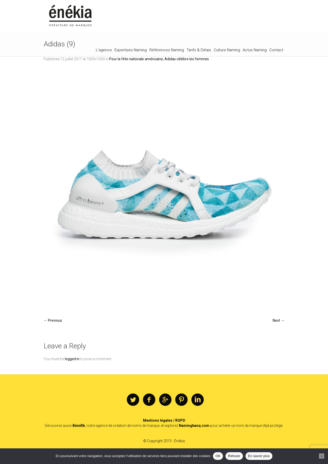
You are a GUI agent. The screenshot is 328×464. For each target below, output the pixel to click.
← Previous (53, 320)
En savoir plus (259, 456)
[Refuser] (321, 456)
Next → (278, 320)
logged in (72, 359)
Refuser (234, 456)
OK (218, 456)
